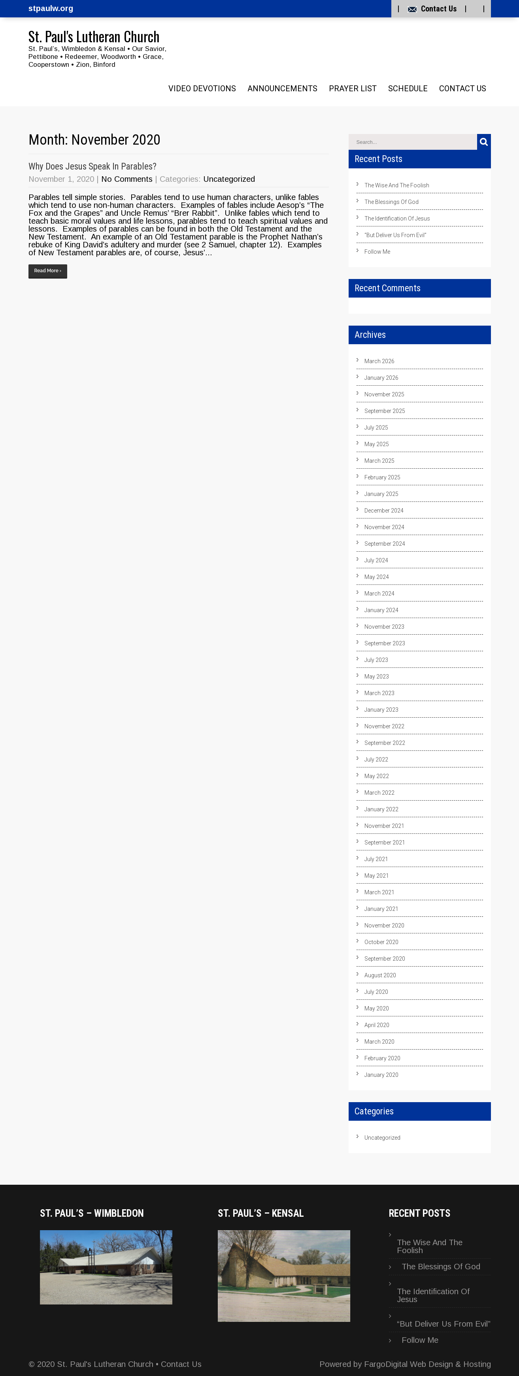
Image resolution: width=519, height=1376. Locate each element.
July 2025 (376, 427)
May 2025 (376, 444)
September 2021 (384, 842)
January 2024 (381, 610)
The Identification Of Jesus (397, 218)
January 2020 (381, 1075)
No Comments (127, 179)
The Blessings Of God (391, 202)
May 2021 (376, 876)
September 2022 (384, 743)
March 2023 (379, 693)
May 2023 (376, 676)
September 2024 (384, 544)
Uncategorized (229, 179)
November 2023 (384, 627)
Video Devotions (202, 88)
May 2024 (376, 577)
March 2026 (379, 361)
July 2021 (376, 859)
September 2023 (384, 643)
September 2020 (384, 959)
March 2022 (379, 793)
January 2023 (381, 710)
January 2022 (381, 809)
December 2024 (384, 510)
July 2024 (376, 560)
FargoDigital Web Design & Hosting (427, 1364)
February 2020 (382, 1058)
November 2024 (384, 527)
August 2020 (380, 975)
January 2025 (381, 494)
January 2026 (381, 378)
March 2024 (379, 593)
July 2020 (376, 992)
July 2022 (376, 759)
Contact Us (439, 8)
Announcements (282, 88)
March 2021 (379, 892)
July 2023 (376, 660)
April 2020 (376, 1025)
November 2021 (384, 826)
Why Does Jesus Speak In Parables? (92, 166)
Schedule (408, 88)
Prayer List (353, 88)
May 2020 (376, 1008)
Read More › (48, 270)
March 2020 (379, 1042)
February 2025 (382, 477)
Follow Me (377, 252)
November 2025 (384, 394)
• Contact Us (177, 1364)
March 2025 (379, 461)
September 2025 (384, 411)
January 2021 (381, 909)
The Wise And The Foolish (396, 185)
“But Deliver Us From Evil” (395, 235)
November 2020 (384, 925)
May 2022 (376, 776)
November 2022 (384, 726)
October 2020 (381, 942)
